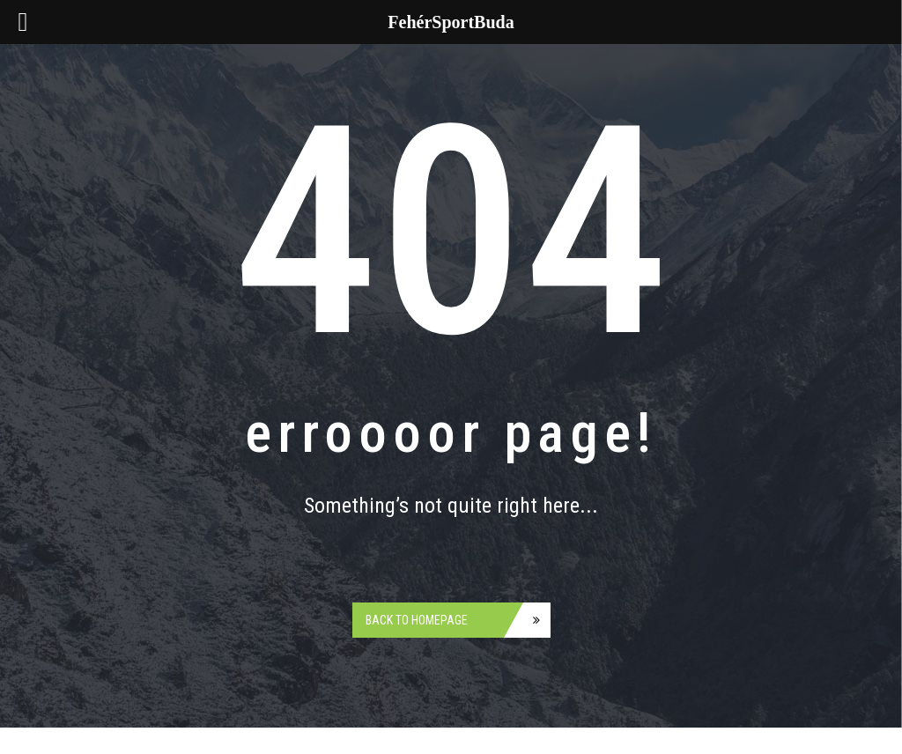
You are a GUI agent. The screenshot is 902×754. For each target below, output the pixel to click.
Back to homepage (417, 620)
